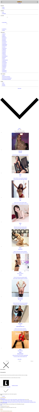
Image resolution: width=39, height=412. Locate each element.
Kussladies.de (4, 53)
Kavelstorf (5, 402)
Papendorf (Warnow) (7, 400)
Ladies (1, 404)
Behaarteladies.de (4, 37)
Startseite (3, 7)
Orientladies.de (4, 61)
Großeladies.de (4, 49)
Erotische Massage (15, 399)
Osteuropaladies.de (4, 62)
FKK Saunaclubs (6, 76)
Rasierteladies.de (4, 65)
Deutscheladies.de (4, 41)
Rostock (4, 400)
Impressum (3, 84)
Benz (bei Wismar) (27, 400)
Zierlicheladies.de (4, 70)
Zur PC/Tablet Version (3, 397)
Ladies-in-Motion (10, 22)
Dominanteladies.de (4, 44)
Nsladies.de (3, 58)
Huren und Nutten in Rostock (21, 399)
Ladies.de (3, 75)
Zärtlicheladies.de (4, 71)
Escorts (9, 399)
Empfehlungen (4, 13)
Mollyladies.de (4, 57)
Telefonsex (3, 30)
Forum (3, 12)
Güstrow (24, 400)
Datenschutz (3, 85)
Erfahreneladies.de (4, 45)
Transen (11, 399)
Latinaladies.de (4, 54)
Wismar (31, 400)
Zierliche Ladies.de (2, 398)
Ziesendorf (21, 400)
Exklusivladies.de (4, 48)
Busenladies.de (4, 40)
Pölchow (12, 400)
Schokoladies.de (4, 66)
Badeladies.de (4, 36)
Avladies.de (3, 35)
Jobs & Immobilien (6, 79)
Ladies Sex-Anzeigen (4, 399)
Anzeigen (3, 8)
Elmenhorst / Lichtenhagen (16, 400)
